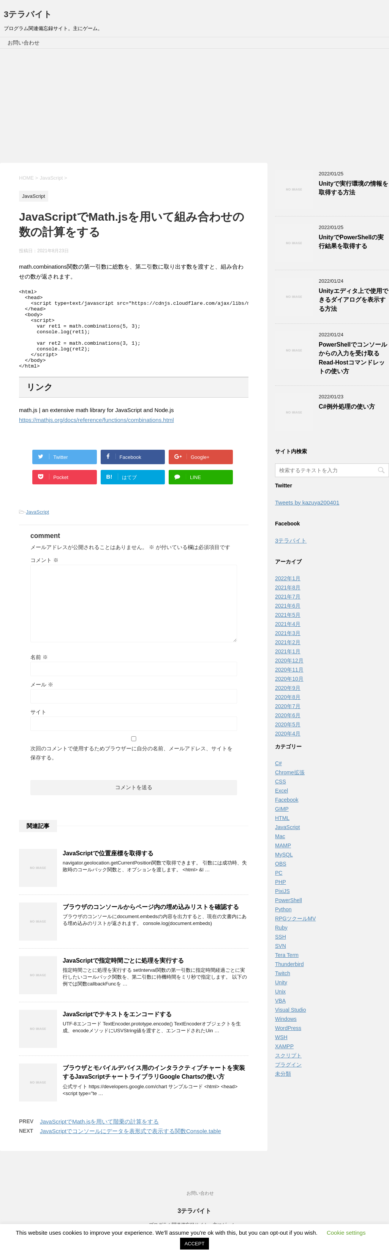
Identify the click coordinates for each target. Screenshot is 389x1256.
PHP (280, 882)
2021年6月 (287, 606)
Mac (280, 836)
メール (41, 700)
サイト (38, 728)
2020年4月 (287, 734)
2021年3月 (287, 633)
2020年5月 (287, 724)
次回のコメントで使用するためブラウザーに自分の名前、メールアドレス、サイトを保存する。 (131, 769)
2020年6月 (287, 715)
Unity (281, 982)
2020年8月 (287, 697)
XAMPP (284, 1046)
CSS (280, 781)
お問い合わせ (24, 43)
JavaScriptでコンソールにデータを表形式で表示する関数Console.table (130, 1147)
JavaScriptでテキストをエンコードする (117, 1030)
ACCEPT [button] (195, 1243)
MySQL (284, 855)
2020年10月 (289, 679)
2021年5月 (287, 615)
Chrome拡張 (290, 772)
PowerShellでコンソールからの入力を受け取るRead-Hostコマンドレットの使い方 (353, 357)
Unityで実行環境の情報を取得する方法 (353, 188)
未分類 (283, 1074)
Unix (280, 992)
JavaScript (37, 528)
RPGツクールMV (295, 918)
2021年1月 (287, 651)
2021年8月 (287, 587)
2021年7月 (287, 597)
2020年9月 (287, 688)
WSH (281, 1037)
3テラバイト (28, 14)
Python (283, 909)
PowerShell (288, 900)
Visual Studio (290, 1010)
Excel (281, 791)
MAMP (283, 845)
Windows (286, 1019)
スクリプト (288, 1055)
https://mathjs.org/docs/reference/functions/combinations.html (96, 436)
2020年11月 (289, 670)
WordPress (288, 1028)
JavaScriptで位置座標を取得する (108, 869)
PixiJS (282, 891)
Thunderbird (289, 964)
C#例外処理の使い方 (347, 406)
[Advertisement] (194, 106)
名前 (39, 673)
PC (278, 873)
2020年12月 (289, 660)
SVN (280, 946)
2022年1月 (287, 578)
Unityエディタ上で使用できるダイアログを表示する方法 (353, 300)
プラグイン (288, 1065)
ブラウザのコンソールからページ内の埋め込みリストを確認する (151, 923)
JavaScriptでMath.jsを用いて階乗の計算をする (99, 1137)
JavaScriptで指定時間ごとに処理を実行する (123, 976)
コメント (44, 576)
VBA (280, 1001)
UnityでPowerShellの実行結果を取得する (351, 241)
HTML (282, 818)
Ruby (281, 928)
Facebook (286, 800)
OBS (280, 864)
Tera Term (287, 955)
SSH (280, 937)
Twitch (282, 973)
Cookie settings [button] (346, 1232)
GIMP (282, 809)
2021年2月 (287, 642)
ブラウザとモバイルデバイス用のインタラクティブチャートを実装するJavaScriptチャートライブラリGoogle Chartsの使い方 (154, 1088)
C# (278, 763)
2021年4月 (287, 624)
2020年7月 (287, 706)
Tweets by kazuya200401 (307, 502)
